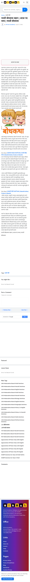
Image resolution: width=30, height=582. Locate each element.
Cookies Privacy (7, 570)
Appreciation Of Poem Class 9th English (12, 451)
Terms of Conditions (8, 563)
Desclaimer (6, 567)
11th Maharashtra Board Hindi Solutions (12, 392)
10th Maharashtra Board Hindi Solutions (12, 383)
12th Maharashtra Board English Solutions (12, 401)
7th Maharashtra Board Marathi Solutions (12, 430)
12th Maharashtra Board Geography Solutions (14, 404)
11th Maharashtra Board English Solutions (12, 389)
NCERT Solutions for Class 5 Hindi (10, 458)
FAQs (4, 548)
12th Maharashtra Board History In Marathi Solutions (13, 413)
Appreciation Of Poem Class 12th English (12, 445)
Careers (5, 546)
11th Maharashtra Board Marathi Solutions (13, 395)
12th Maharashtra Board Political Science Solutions (12, 420)
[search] (11, 317)
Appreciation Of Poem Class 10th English (12, 439)
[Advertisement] (15, 42)
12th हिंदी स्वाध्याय (5, 424)
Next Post (24, 310)
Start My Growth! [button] (7, 579)
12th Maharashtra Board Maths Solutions (12, 417)
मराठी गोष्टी (8, 15)
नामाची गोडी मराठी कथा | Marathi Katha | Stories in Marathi (14, 192)
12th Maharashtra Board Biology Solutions (13, 398)
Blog (4, 565)
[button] (2, 2)
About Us (5, 544)
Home (3, 15)
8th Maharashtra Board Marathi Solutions (12, 433)
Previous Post (7, 310)
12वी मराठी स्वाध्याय (5, 427)
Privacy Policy (7, 560)
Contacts (5, 551)
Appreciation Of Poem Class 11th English (12, 442)
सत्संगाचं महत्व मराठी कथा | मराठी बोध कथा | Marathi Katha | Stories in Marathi (14, 154)
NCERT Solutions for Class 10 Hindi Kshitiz (12, 454)
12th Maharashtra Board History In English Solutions (13, 408)
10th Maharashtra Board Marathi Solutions (13, 386)
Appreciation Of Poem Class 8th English (12, 448)
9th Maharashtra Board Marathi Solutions (12, 436)
